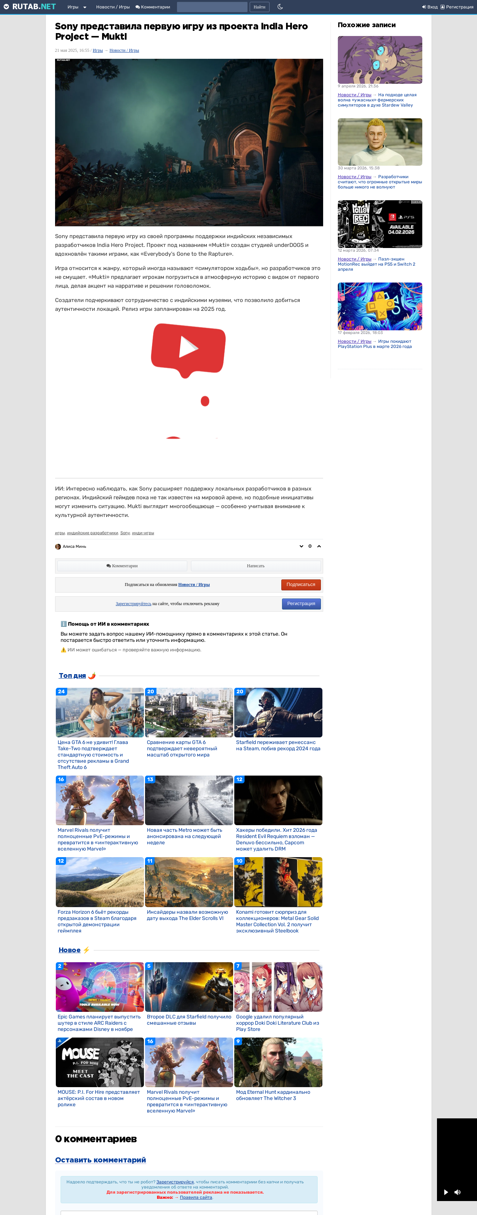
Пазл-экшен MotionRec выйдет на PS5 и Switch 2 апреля (376, 264)
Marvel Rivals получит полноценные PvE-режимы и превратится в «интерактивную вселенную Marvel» (98, 839)
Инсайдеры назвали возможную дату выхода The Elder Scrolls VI (187, 915)
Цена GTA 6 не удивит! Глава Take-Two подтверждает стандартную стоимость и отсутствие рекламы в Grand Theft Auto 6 (93, 754)
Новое (70, 950)
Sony (125, 533)
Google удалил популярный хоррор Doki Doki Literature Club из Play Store (277, 1023)
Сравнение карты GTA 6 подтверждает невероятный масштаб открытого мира (182, 748)
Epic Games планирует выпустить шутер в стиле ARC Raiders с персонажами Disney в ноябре (99, 1023)
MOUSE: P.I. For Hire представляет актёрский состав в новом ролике (99, 1098)
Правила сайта (196, 1197)
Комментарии (152, 7)
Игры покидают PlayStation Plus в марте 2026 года (375, 344)
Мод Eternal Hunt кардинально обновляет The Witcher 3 (273, 1095)
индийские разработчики (92, 533)
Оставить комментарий (100, 1160)
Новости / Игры (113, 7)
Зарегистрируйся (175, 1182)
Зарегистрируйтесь (133, 603)
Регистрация (301, 603)
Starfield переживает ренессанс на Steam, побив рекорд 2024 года (278, 745)
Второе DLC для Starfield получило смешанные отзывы (189, 1020)
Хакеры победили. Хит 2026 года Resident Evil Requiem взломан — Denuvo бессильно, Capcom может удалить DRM (276, 839)
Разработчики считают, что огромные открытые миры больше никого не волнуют (380, 182)
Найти (259, 7)
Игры (73, 7)
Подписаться (301, 584)
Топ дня (72, 676)
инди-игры (143, 533)
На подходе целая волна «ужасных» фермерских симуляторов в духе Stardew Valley (377, 100)
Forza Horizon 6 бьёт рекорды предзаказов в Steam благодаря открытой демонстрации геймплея (97, 921)
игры (60, 533)
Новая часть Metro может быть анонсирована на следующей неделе (184, 836)
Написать (256, 565)
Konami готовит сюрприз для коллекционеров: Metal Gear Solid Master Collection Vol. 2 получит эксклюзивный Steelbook (277, 921)
